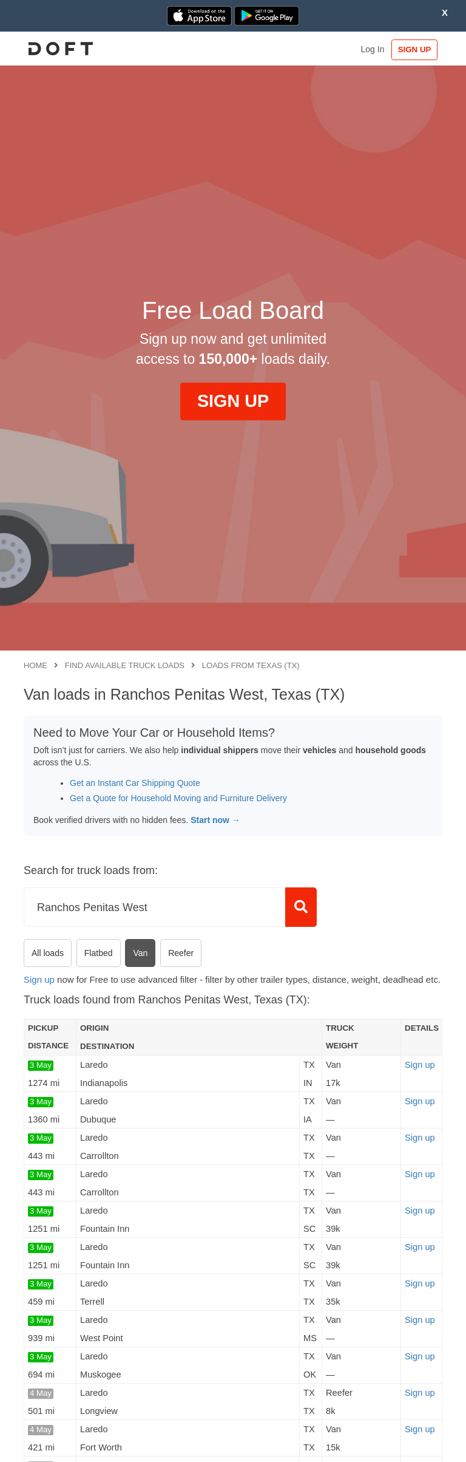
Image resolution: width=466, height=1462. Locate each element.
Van (140, 953)
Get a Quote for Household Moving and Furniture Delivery (178, 798)
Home (35, 665)
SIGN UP (414, 49)
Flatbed (98, 953)
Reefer (181, 953)
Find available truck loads (124, 665)
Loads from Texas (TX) (251, 665)
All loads (48, 953)
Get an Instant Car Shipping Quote (135, 783)
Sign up (39, 979)
